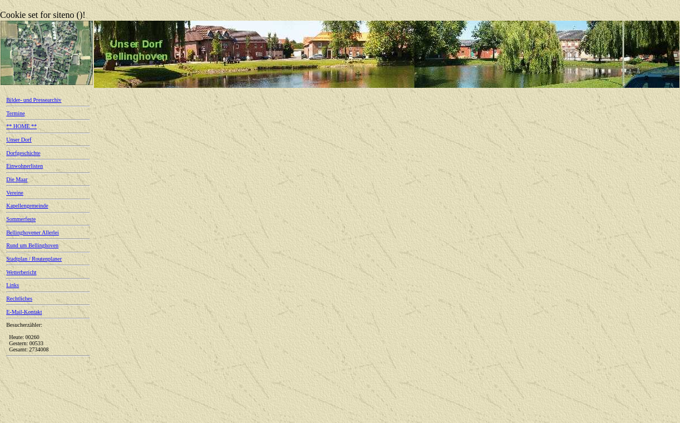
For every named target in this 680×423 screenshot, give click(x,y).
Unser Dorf (18, 140)
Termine (15, 113)
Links (12, 285)
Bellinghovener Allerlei (32, 232)
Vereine (14, 193)
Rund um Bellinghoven (32, 245)
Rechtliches (19, 298)
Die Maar (16, 179)
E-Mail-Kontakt (24, 312)
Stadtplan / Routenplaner (34, 259)
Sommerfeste (21, 219)
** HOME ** (21, 126)
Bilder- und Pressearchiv (34, 100)
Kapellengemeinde (27, 206)
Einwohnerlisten (24, 166)
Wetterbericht (21, 272)
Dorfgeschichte (23, 153)
